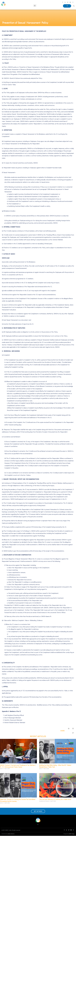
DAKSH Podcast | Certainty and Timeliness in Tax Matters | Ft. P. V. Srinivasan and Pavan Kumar (18, 766)
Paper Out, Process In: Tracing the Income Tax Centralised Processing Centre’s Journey (17, 800)
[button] (34, 5)
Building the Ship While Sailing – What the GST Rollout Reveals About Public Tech (55, 766)
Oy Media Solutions (10, 833)
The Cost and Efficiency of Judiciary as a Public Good (55, 799)
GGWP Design (71, 833)
